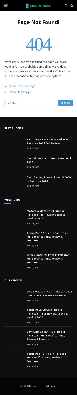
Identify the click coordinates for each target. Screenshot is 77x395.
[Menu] (6, 6)
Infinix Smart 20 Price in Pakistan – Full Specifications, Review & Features (49, 258)
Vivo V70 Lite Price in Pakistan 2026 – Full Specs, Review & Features (49, 293)
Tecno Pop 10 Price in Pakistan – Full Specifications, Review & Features (47, 236)
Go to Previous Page (22, 86)
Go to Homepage (20, 92)
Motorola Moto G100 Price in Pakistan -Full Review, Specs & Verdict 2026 (46, 214)
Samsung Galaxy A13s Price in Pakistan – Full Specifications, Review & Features (46, 335)
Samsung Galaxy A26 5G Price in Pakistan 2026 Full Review (47, 141)
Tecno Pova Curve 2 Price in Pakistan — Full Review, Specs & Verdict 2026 (47, 313)
